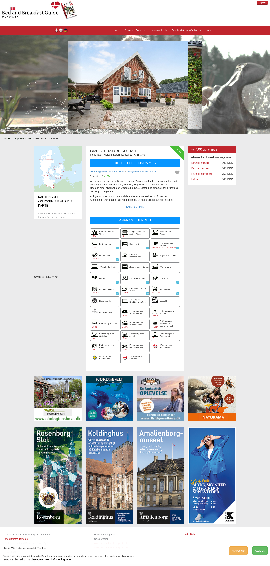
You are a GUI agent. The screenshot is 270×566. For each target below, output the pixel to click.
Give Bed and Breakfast (56, 30)
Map (209, 30)
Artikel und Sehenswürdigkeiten (186, 30)
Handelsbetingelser (104, 534)
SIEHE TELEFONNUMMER (135, 163)
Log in (262, 3)
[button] (75, 85)
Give (29, 138)
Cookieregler (101, 538)
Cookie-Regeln (34, 559)
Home (116, 30)
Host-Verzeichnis (159, 30)
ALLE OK (260, 550)
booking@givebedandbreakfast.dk (107, 171)
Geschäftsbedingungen (58, 559)
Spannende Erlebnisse (135, 30)
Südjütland (18, 138)
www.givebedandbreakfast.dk (141, 171)
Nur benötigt (238, 550)
